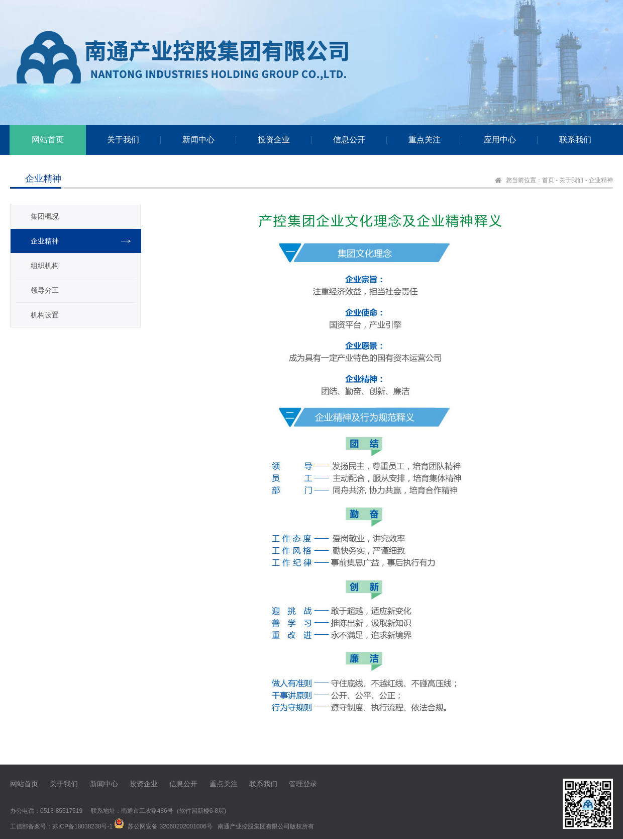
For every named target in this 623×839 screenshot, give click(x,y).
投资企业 (144, 784)
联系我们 (263, 784)
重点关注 (224, 784)
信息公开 (183, 784)
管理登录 (303, 784)
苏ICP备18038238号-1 (82, 826)
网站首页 (24, 784)
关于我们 (571, 180)
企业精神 (601, 180)
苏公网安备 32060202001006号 (170, 826)
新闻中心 (104, 784)
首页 (548, 180)
